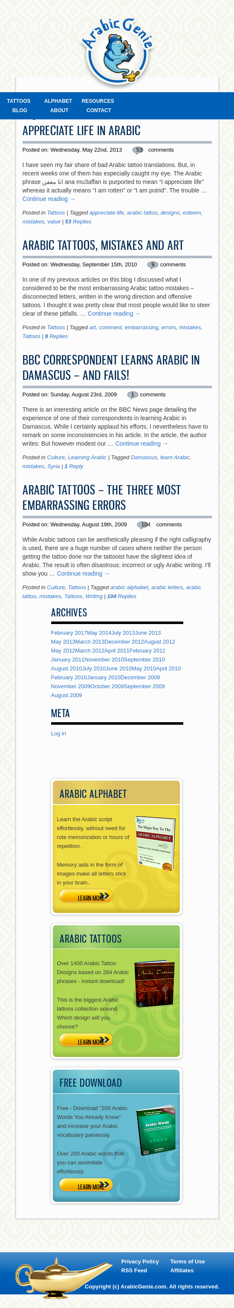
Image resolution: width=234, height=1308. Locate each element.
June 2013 (148, 633)
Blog (19, 110)
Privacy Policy (140, 1261)
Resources (98, 101)
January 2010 (104, 677)
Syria (53, 466)
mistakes (33, 221)
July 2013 (123, 633)
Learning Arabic (87, 457)
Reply (73, 466)
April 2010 (168, 668)
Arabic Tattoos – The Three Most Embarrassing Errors (102, 497)
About (59, 110)
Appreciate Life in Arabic (82, 130)
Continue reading (49, 198)
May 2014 (99, 633)
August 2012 (159, 641)
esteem (192, 212)
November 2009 (71, 686)
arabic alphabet (129, 587)
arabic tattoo (142, 212)
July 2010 (94, 668)
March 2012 (90, 650)
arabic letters (167, 587)
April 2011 (117, 650)
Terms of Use (187, 1261)
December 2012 (124, 641)
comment (110, 327)
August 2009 (66, 695)
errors (169, 327)
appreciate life (107, 212)
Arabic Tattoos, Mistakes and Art (103, 245)
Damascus (144, 457)
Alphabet (58, 101)
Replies (78, 221)
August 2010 (66, 668)
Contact (99, 110)
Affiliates (182, 1270)
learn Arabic (175, 457)
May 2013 (63, 641)
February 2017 (69, 633)
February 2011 (148, 650)
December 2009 (140, 677)
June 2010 (119, 668)
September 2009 (144, 686)
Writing (93, 596)
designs (170, 212)
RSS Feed (134, 1270)
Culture (56, 457)
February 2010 (69, 677)
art (93, 327)
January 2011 (68, 659)
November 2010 (104, 659)
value (54, 221)
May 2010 (144, 668)
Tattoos (18, 101)
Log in (58, 733)
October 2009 (107, 686)
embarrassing (142, 327)
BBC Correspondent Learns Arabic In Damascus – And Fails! (111, 367)
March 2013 (90, 641)
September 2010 (144, 659)
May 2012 (63, 650)
